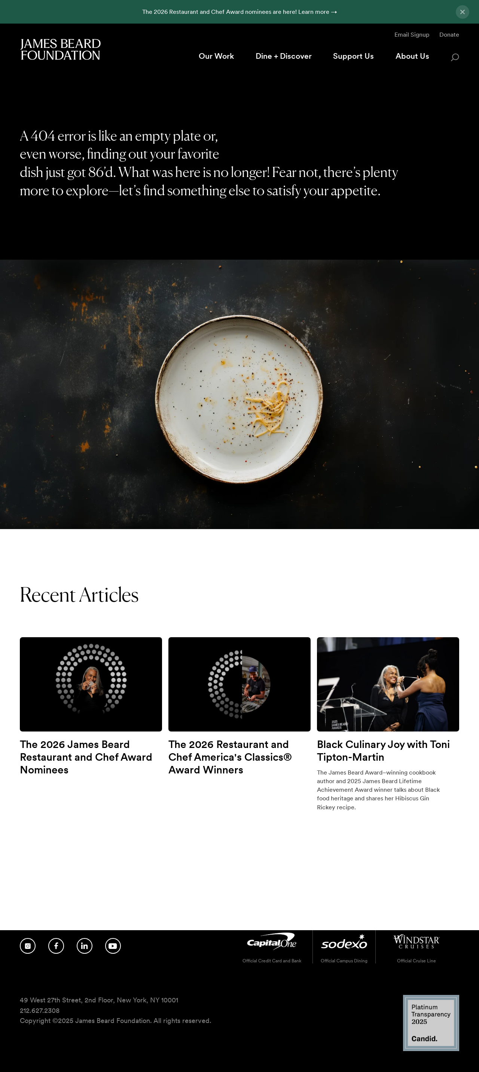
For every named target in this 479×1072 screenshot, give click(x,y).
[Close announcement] (462, 12)
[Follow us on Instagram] (28, 946)
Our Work (216, 56)
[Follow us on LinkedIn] (84, 946)
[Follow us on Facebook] (56, 946)
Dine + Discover (284, 56)
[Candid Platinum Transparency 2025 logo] (431, 1049)
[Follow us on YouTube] (113, 946)
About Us (412, 56)
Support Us (353, 56)
